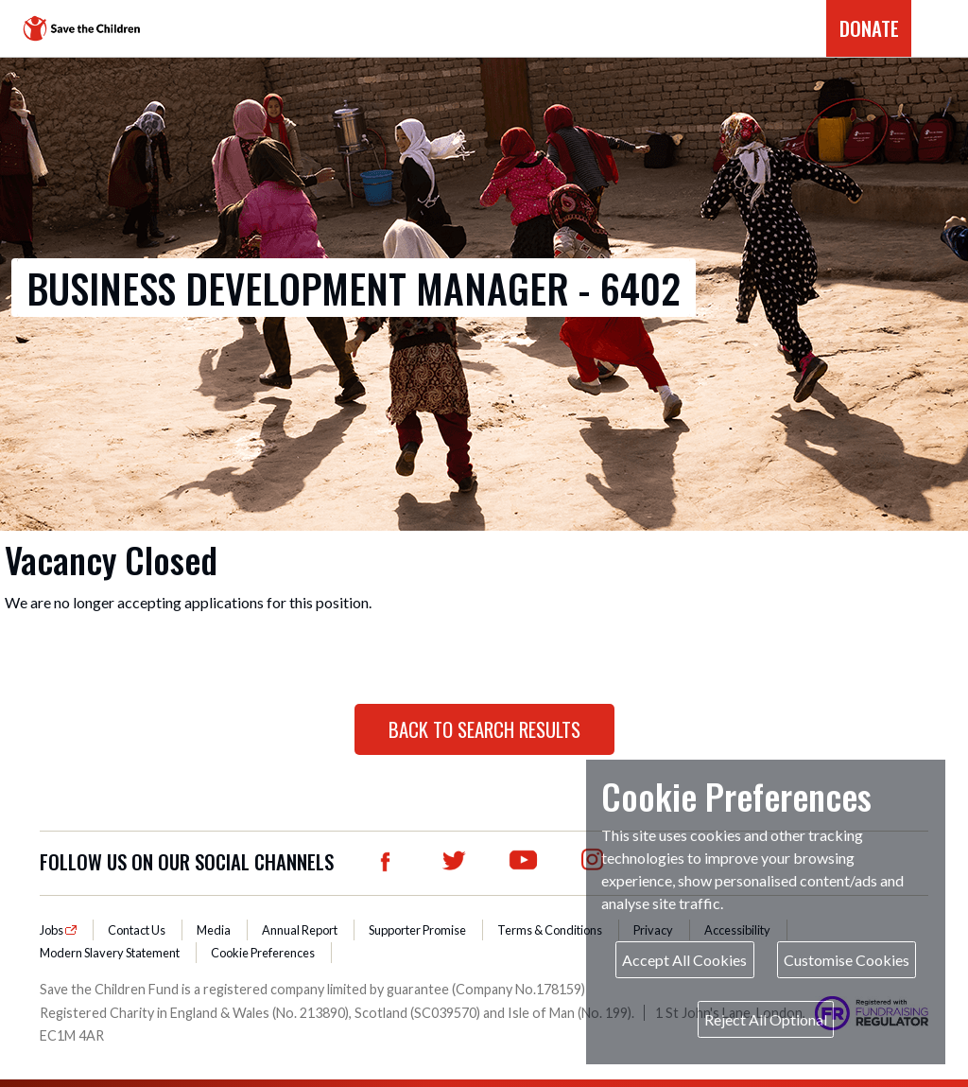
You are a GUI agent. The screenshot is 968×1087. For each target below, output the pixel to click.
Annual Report (299, 930)
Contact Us (136, 930)
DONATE (869, 28)
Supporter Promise (417, 930)
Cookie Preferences (263, 952)
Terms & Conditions (549, 930)
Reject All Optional (765, 1019)
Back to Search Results (484, 729)
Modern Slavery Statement (110, 952)
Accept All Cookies (684, 960)
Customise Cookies (846, 960)
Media (214, 930)
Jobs (52, 930)
